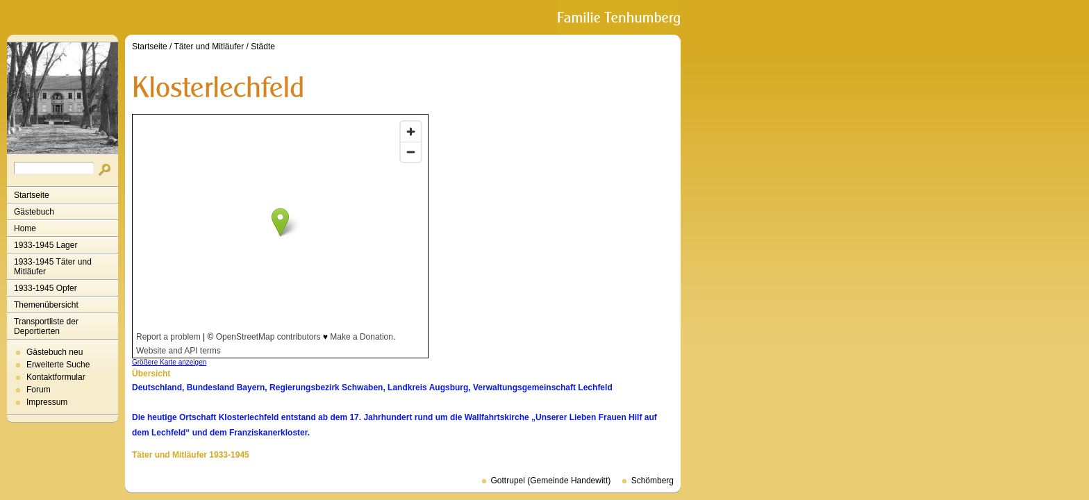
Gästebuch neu (54, 352)
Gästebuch (34, 212)
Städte (263, 46)
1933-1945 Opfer (45, 288)
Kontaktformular (55, 377)
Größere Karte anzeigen (169, 362)
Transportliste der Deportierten (46, 326)
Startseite (31, 195)
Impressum (46, 402)
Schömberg (652, 480)
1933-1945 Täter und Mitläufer (53, 266)
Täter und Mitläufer (209, 46)
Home (25, 228)
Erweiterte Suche (58, 364)
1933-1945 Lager (45, 245)
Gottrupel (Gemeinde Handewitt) (551, 480)
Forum (38, 389)
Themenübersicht (46, 305)
